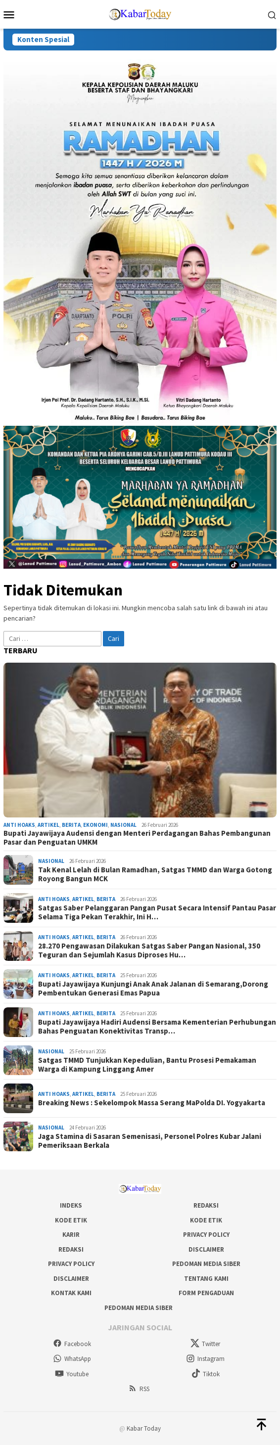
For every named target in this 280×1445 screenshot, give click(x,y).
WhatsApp (72, 1359)
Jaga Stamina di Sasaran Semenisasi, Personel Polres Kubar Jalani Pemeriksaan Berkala (149, 1141)
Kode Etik (71, 1220)
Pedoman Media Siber (206, 1264)
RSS (138, 1389)
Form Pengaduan (206, 1293)
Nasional (123, 824)
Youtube (72, 1374)
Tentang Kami (206, 1278)
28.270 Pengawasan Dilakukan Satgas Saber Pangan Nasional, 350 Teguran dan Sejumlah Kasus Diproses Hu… (149, 950)
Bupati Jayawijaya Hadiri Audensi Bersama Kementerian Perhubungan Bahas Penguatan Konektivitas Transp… (157, 1027)
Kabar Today (144, 1428)
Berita (71, 824)
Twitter (205, 1344)
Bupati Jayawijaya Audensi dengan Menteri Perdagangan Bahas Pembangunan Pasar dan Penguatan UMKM (137, 838)
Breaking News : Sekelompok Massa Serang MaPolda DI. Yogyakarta (151, 1102)
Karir (71, 1234)
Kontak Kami (71, 1293)
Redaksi (206, 1205)
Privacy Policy (206, 1234)
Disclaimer (206, 1249)
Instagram (205, 1359)
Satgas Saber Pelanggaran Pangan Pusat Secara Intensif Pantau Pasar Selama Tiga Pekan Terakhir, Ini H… (157, 912)
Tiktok (205, 1374)
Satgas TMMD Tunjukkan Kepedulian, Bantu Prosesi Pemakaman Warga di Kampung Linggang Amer (147, 1065)
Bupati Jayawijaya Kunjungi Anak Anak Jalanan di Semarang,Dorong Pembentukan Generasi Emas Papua (153, 988)
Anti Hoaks (19, 824)
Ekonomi (95, 824)
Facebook (72, 1344)
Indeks (71, 1205)
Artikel (48, 824)
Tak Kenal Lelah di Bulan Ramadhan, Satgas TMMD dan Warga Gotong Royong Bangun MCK (155, 874)
